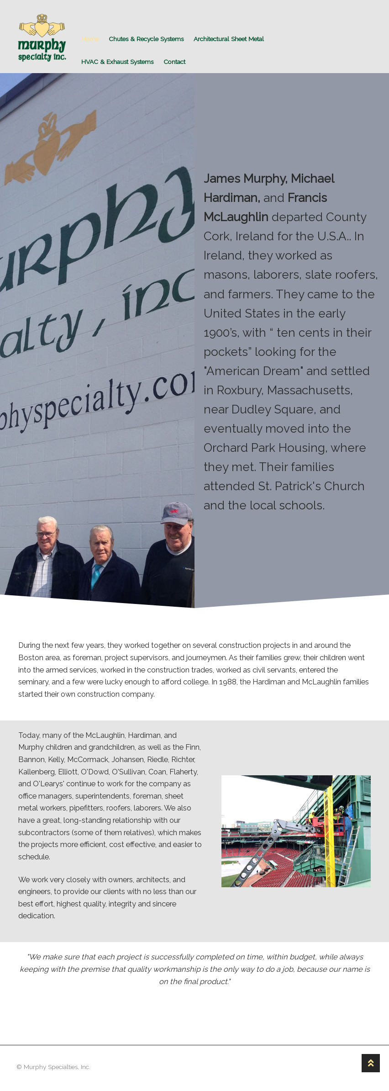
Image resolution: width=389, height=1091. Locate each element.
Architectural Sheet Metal (229, 38)
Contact (174, 61)
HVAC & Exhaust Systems (117, 61)
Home (90, 38)
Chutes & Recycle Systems (146, 38)
